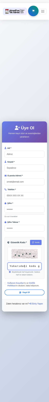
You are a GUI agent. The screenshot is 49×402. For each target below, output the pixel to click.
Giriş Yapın (36, 266)
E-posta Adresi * (14, 138)
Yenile (36, 205)
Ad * (8, 110)
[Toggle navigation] (42, 8)
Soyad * (10, 124)
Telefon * (10, 152)
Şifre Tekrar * (12, 185)
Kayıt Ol (24, 255)
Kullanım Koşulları (15, 246)
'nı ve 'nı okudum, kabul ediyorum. (23, 247)
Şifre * (9, 166)
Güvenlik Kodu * (17, 205)
